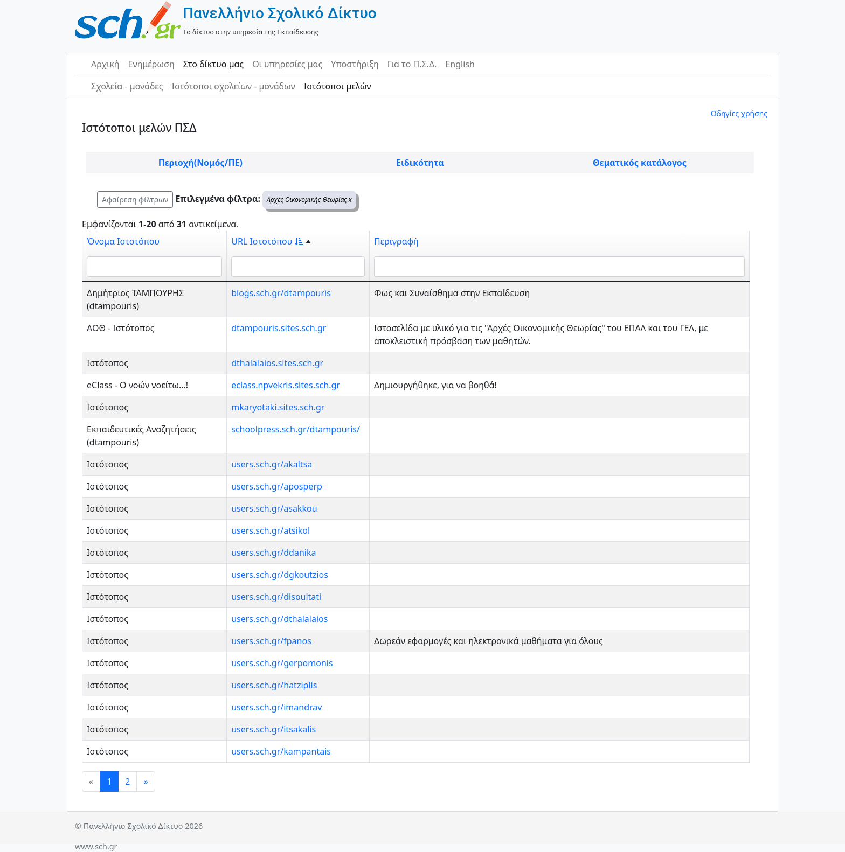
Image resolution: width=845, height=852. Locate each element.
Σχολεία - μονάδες (127, 86)
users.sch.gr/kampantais (281, 751)
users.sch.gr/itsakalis (273, 729)
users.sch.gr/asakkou (274, 508)
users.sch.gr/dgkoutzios (279, 575)
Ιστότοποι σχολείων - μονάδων (233, 86)
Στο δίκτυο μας (213, 64)
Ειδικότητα (420, 163)
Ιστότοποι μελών (337, 86)
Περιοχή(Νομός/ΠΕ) (200, 163)
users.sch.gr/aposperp (276, 486)
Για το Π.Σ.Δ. (412, 64)
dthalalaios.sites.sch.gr (277, 363)
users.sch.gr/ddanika (273, 552)
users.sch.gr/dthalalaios (279, 619)
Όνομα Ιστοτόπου (123, 241)
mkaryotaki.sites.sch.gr (277, 407)
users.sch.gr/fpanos (271, 641)
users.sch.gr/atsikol (270, 530)
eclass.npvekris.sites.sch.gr (285, 385)
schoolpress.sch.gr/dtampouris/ (295, 429)
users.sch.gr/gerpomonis (282, 663)
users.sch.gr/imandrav (276, 707)
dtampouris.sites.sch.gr (278, 328)
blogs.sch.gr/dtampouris (281, 293)
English (459, 64)
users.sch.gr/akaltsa (271, 464)
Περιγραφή (396, 241)
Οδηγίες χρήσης (739, 113)
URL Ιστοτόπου (267, 241)
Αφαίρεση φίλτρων (135, 199)
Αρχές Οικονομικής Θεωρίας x (309, 199)
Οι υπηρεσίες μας (287, 64)
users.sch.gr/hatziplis (274, 685)
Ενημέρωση (151, 64)
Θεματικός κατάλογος (640, 163)
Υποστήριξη (355, 64)
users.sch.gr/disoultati (276, 597)
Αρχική (105, 64)
